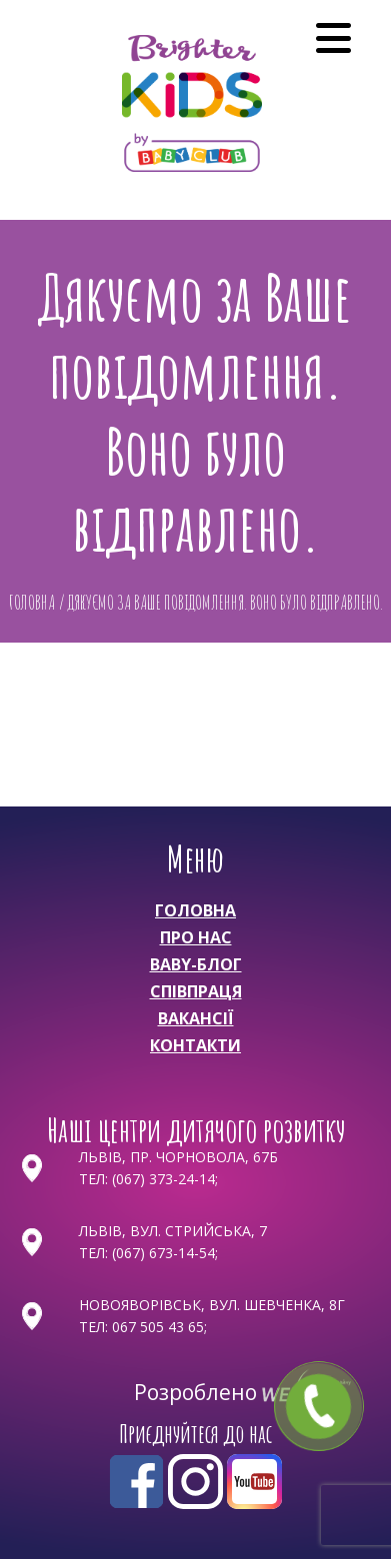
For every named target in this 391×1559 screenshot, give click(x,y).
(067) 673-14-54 (163, 1252)
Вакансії (196, 1018)
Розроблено (198, 1392)
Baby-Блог (196, 964)
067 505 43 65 (158, 1326)
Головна (195, 910)
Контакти (195, 1045)
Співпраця (196, 991)
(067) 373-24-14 (163, 1178)
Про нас (196, 937)
